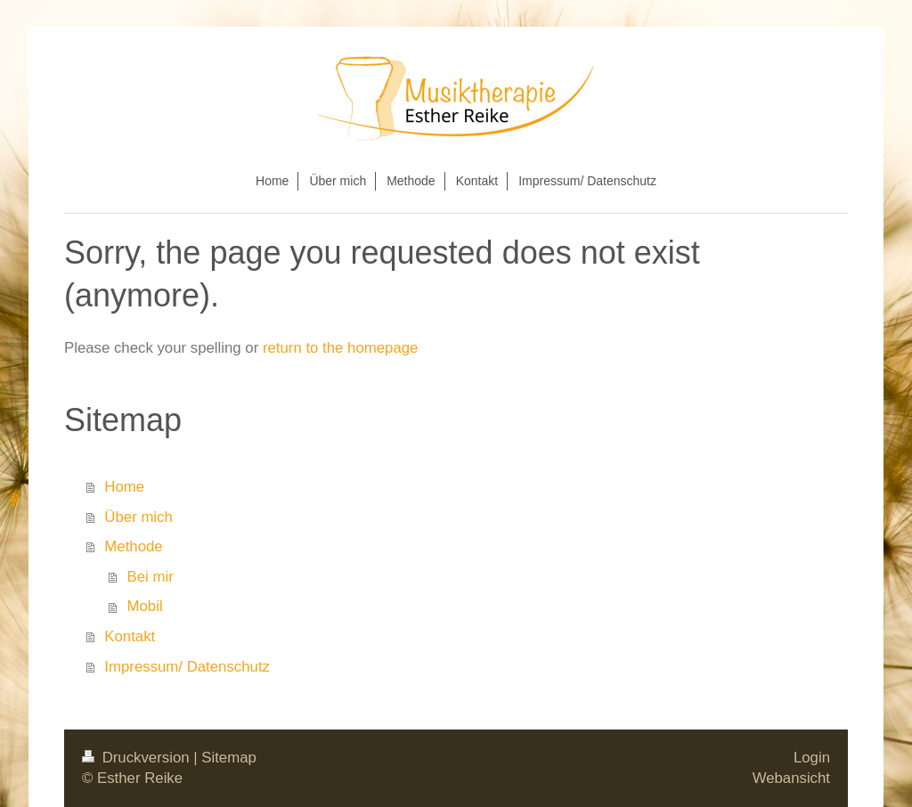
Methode (133, 546)
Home (124, 486)
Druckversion (137, 757)
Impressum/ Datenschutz (187, 666)
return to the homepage (340, 347)
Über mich (138, 517)
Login (812, 757)
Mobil (145, 606)
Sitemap (228, 757)
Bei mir (150, 576)
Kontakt (129, 636)
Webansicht (791, 778)
